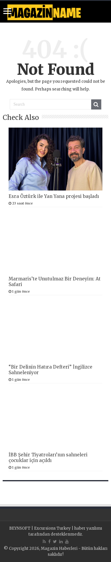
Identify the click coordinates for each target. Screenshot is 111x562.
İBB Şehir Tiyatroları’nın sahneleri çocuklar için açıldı (48, 457)
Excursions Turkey (52, 528)
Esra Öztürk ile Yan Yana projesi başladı (54, 196)
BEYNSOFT (19, 528)
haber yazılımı (88, 528)
